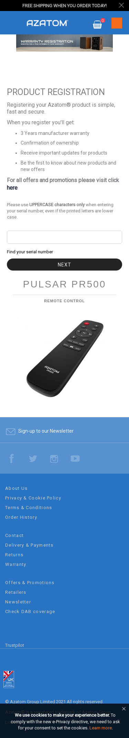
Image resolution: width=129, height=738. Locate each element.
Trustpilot (14, 645)
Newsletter (18, 601)
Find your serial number (30, 251)
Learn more (100, 727)
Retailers (15, 592)
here (12, 187)
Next (64, 264)
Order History (21, 517)
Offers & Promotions (30, 582)
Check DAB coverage (30, 611)
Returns (14, 554)
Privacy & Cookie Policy (33, 497)
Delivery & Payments (29, 545)
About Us (16, 488)
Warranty (15, 564)
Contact (14, 535)
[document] (65, 721)
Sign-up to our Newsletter (46, 431)
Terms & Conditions (28, 507)
